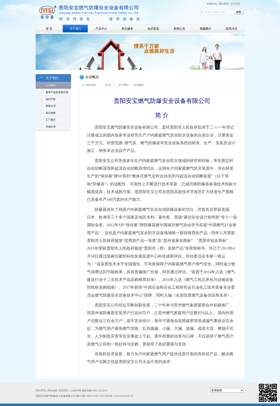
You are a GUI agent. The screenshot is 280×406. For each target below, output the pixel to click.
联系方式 (231, 28)
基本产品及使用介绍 (57, 92)
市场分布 (51, 126)
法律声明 (76, 390)
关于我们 (75, 28)
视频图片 (205, 28)
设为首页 (235, 3)
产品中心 (101, 28)
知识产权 (51, 99)
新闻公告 (179, 28)
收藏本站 (212, 3)
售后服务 (127, 28)
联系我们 (64, 390)
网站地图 (223, 3)
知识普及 (153, 28)
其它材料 (51, 112)
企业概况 (51, 85)
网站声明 (41, 390)
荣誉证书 (51, 106)
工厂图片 (51, 119)
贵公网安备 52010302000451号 (116, 396)
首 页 (49, 28)
